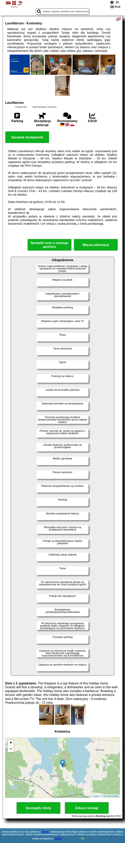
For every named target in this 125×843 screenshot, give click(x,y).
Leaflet (95, 796)
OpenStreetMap (111, 796)
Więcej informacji (96, 245)
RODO (58, 838)
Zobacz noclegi (86, 808)
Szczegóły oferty (38, 808)
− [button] (10, 749)
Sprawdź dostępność (27, 137)
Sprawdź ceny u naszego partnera (49, 244)
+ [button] (10, 743)
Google (45, 831)
